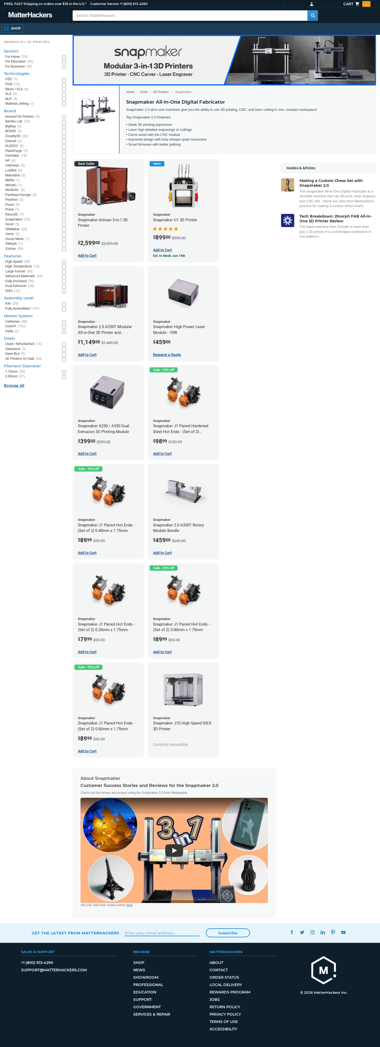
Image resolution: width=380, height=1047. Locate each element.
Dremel (13, 141)
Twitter (302, 932)
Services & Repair (151, 1014)
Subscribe (228, 933)
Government (147, 1007)
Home (130, 92)
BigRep (13, 126)
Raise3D (14, 214)
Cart (356, 4)
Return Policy (225, 1007)
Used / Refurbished (23, 344)
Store (144, 92)
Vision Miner (17, 239)
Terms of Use (224, 1021)
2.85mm (15, 376)
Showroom (145, 977)
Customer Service (104, 4)
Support (142, 999)
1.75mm (15, 371)
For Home (16, 56)
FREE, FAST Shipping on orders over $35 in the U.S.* (45, 4)
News (139, 970)
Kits (12, 303)
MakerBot (15, 175)
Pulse (12, 209)
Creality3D (16, 136)
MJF (11, 99)
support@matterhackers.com (54, 970)
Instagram (312, 932)
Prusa (12, 204)
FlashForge (16, 150)
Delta (12, 331)
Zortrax (14, 248)
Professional (148, 984)
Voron (12, 234)
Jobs (215, 999)
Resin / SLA (16, 89)
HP (10, 160)
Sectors (11, 51)
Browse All (14, 385)
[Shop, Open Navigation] (12, 28)
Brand (10, 111)
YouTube (343, 932)
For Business (18, 66)
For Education (19, 61)
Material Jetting (19, 103)
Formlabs (16, 155)
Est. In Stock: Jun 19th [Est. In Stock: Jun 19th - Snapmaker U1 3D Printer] (169, 256)
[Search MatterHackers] (312, 15)
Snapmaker (17, 219)
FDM (12, 84)
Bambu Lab (17, 121)
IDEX (12, 291)
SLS (11, 94)
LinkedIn (322, 932)
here (129, 905)
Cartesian (16, 321)
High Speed (17, 261)
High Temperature (22, 266)
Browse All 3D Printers (27, 42)
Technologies (16, 73)
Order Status (224, 977)
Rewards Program (230, 992)
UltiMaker (16, 229)
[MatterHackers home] (30, 15)
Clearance (15, 349)
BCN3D (13, 131)
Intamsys (15, 165)
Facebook (291, 932)
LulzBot (13, 170)
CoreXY (15, 326)
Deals (9, 338)
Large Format (19, 271)
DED (11, 79)
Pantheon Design (21, 195)
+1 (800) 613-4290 (134, 4)
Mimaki (13, 185)
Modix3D (15, 190)
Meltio (12, 180)
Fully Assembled (22, 308)
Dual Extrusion (19, 286)
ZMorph (14, 243)
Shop (138, 962)
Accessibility (223, 1029)
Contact (219, 970)
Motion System (18, 316)
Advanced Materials (23, 276)
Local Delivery (226, 984)
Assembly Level (19, 298)
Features (12, 256)
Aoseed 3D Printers (22, 116)
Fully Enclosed (19, 281)
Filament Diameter (22, 366)
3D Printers (161, 92)
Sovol (12, 224)
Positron (14, 199)
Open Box (15, 353)
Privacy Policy (225, 1014)
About (216, 962)
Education (144, 992)
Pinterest (333, 932)
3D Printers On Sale (23, 358)
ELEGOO (14, 145)
